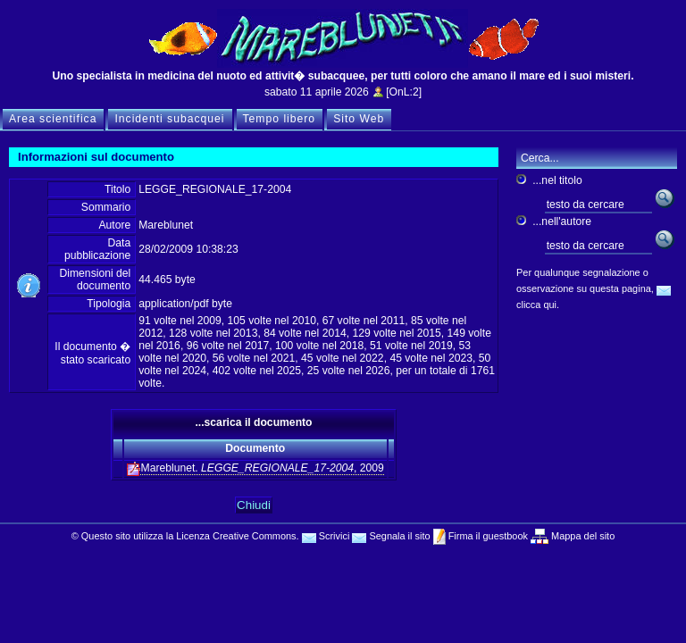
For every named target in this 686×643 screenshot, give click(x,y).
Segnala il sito (391, 535)
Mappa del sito (581, 535)
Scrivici (326, 535)
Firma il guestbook (487, 535)
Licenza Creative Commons (236, 535)
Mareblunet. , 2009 (255, 468)
